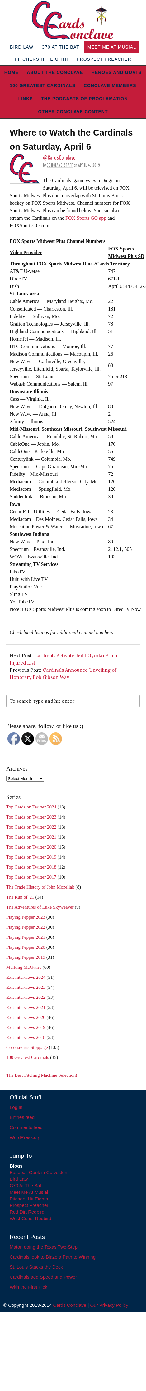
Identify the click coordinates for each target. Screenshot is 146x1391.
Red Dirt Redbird (27, 1211)
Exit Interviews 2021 (25, 1007)
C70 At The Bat (60, 46)
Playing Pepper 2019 (25, 957)
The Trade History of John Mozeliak (40, 887)
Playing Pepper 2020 (25, 947)
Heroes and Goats (117, 72)
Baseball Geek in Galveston (38, 1172)
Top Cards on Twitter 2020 (31, 846)
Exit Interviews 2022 (25, 997)
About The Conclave (55, 72)
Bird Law (21, 46)
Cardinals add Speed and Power (43, 1277)
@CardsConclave (59, 157)
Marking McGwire (23, 967)
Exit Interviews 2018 (25, 1037)
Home (11, 72)
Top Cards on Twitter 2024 (31, 806)
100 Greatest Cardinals (42, 85)
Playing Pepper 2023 (25, 917)
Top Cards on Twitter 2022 (31, 826)
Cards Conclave (70, 1305)
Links (25, 98)
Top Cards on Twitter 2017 (31, 877)
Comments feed (26, 1127)
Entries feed (22, 1117)
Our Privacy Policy (109, 1305)
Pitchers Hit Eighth (41, 59)
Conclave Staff (60, 164)
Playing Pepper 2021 (25, 937)
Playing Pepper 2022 (25, 927)
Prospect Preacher (104, 59)
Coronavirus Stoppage (27, 1047)
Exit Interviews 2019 (25, 1027)
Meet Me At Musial (111, 46)
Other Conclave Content (73, 111)
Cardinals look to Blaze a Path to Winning (53, 1257)
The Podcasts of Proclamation (84, 98)
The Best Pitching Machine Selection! (41, 1075)
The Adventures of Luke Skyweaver (40, 907)
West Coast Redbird (30, 1218)
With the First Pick (28, 1287)
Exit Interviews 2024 (25, 977)
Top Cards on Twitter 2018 (31, 867)
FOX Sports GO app (85, 218)
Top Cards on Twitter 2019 (31, 857)
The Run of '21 (20, 897)
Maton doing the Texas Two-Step (44, 1247)
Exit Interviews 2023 (25, 987)
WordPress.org (25, 1137)
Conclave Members (110, 85)
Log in (16, 1107)
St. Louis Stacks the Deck (36, 1267)
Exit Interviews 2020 (25, 1017)
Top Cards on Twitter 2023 (31, 816)
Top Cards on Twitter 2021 (31, 836)
